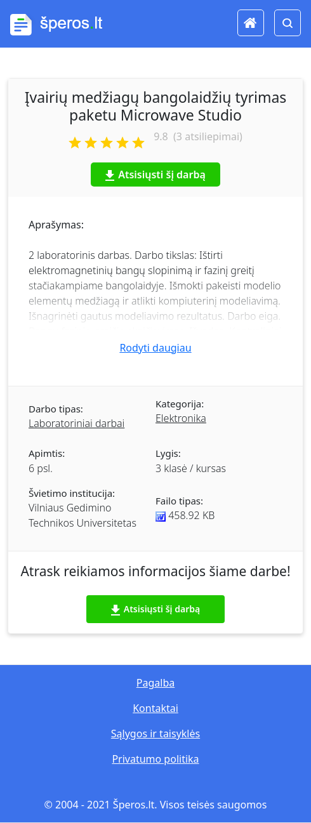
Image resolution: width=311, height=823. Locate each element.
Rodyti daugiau (155, 348)
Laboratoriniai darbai (76, 423)
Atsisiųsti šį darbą (155, 174)
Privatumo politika (155, 759)
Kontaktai (155, 708)
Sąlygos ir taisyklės (155, 734)
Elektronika (181, 418)
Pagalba (155, 683)
